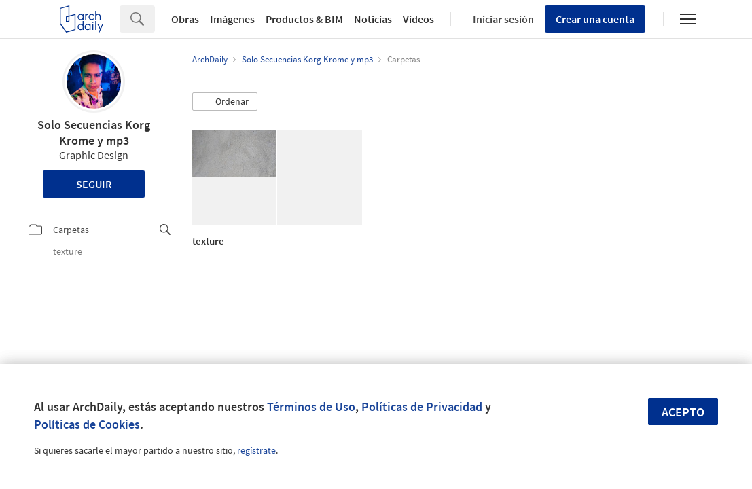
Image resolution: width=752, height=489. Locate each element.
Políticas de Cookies (87, 424)
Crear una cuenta (595, 19)
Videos (418, 19)
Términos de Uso (311, 406)
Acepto (683, 412)
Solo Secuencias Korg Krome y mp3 (93, 132)
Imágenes (232, 19)
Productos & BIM (304, 19)
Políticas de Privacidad (421, 406)
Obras (185, 19)
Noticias (373, 19)
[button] (224, 101)
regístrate (256, 450)
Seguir (94, 184)
